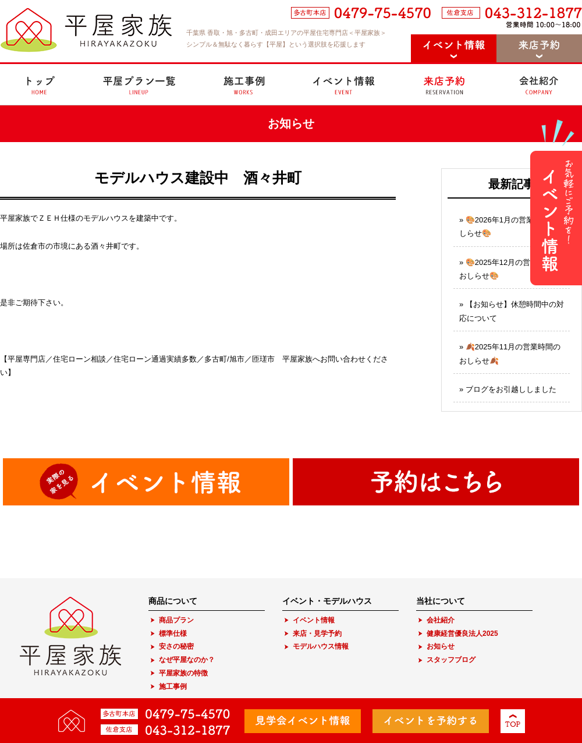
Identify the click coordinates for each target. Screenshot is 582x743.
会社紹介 (441, 620)
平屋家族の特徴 (183, 673)
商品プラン (176, 620)
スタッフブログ (451, 660)
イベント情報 (314, 620)
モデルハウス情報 (321, 646)
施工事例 (173, 686)
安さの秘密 (176, 646)
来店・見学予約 (317, 633)
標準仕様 (173, 633)
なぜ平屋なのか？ (187, 660)
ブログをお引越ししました (511, 389)
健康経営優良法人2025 (462, 633)
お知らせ (441, 646)
